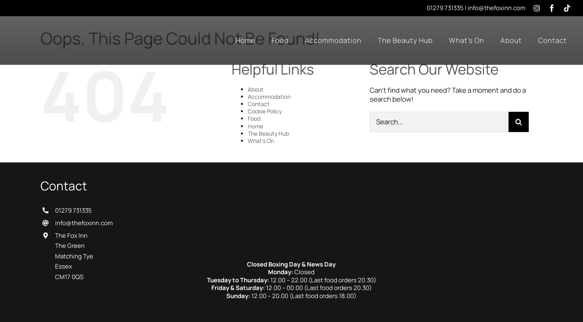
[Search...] (439, 122)
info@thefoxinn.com (497, 8)
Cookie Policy (265, 111)
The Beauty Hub (268, 133)
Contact (259, 104)
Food (254, 118)
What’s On (261, 141)
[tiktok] (567, 8)
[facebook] (551, 8)
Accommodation (269, 96)
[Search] (519, 122)
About (256, 89)
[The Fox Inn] (291, 182)
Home (255, 126)
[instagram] (537, 8)
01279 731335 (445, 8)
